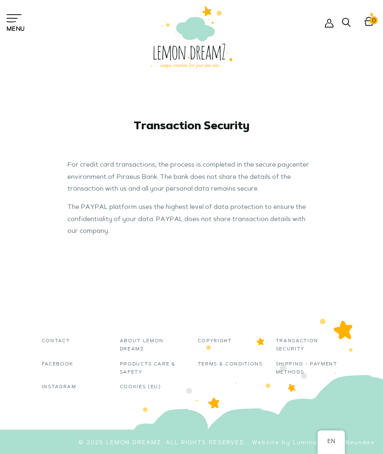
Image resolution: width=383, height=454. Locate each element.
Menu (15, 22)
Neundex (360, 443)
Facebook (58, 364)
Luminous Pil (314, 443)
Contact (56, 341)
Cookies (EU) (140, 386)
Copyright (215, 341)
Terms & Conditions (230, 364)
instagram (59, 386)
